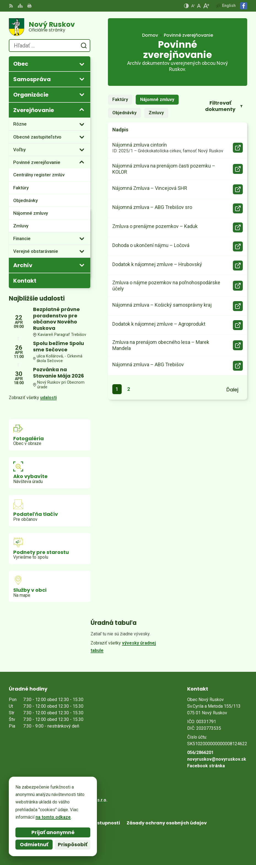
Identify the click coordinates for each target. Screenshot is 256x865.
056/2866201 (200, 752)
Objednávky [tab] (124, 112)
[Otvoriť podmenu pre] (81, 64)
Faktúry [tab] (120, 99)
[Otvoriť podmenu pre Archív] (81, 264)
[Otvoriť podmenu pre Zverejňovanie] (81, 109)
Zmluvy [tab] (156, 112)
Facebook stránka (206, 765)
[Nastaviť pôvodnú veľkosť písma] (199, 6)
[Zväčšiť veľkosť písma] (206, 6)
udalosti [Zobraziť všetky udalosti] (48, 397)
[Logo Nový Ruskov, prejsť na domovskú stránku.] (49, 27)
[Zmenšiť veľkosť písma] (193, 6)
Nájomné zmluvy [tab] (157, 99)
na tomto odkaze (53, 817)
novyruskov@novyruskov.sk (216, 759)
